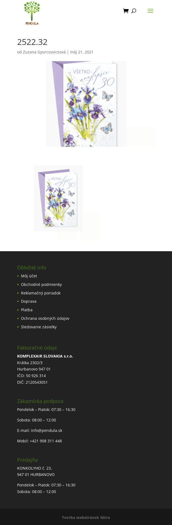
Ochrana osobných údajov (45, 318)
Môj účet (29, 275)
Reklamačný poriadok (40, 293)
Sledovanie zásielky (39, 326)
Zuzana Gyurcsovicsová (44, 52)
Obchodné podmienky (41, 284)
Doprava (28, 301)
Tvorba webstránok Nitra (86, 517)
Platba (27, 309)
